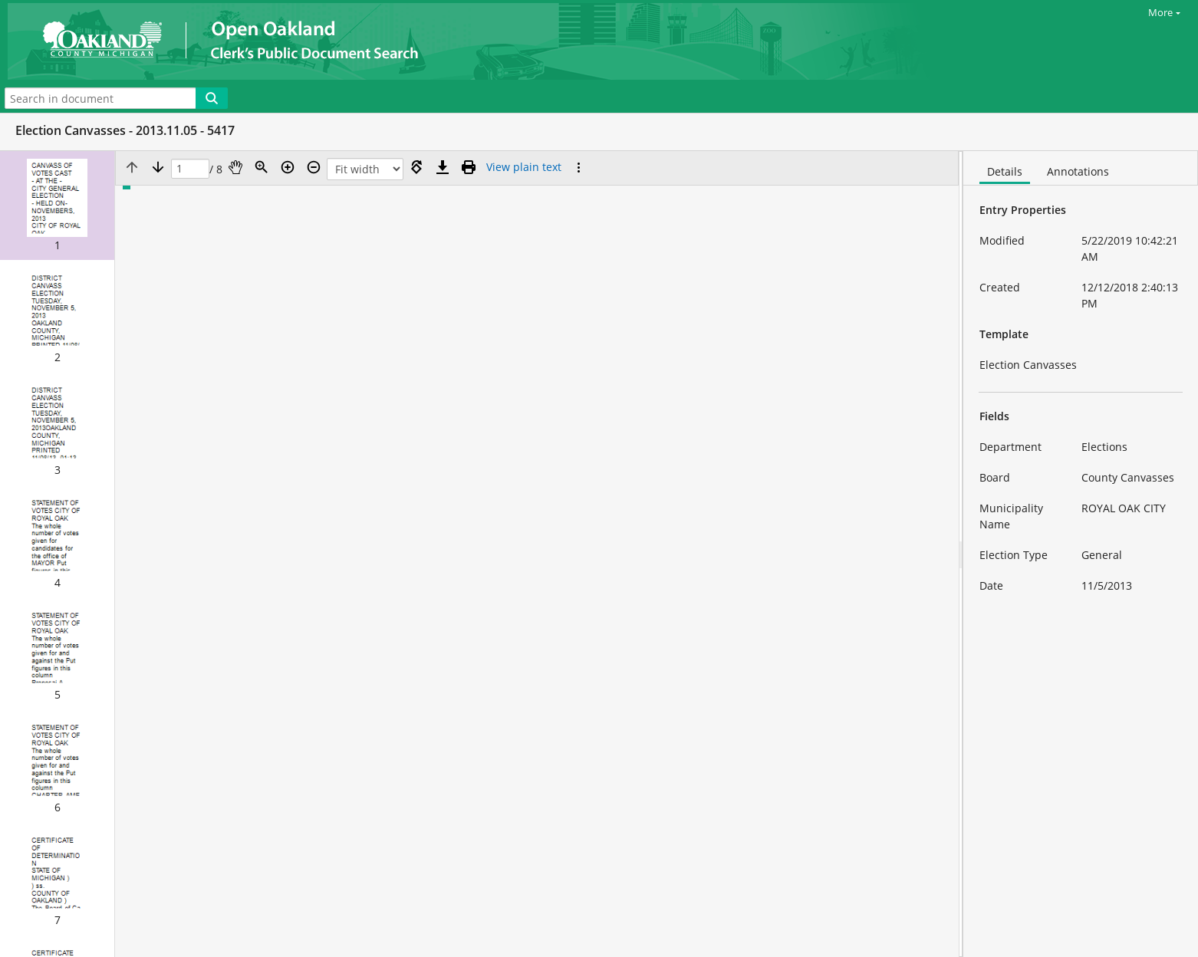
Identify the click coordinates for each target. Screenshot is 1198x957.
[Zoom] (261, 167)
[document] (1080, 554)
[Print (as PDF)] (469, 167)
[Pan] (235, 167)
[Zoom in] (288, 167)
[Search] (212, 98)
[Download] (443, 167)
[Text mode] (524, 167)
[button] (57, 205)
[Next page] (158, 167)
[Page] (190, 169)
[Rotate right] (416, 167)
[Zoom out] (314, 167)
